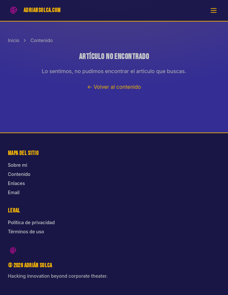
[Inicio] (34, 10)
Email (14, 192)
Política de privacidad (31, 222)
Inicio (13, 40)
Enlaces (16, 183)
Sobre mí (17, 165)
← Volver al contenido (114, 87)
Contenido (41, 40)
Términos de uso (26, 231)
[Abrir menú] (213, 10)
